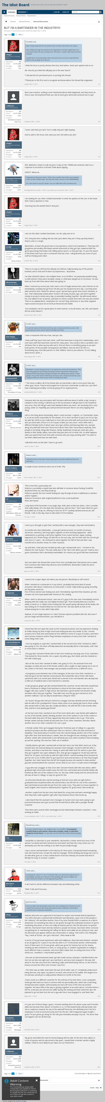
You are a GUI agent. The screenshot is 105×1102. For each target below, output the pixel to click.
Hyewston (18, 605)
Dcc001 (8, 247)
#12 (99, 517)
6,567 (19, 602)
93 (20, 1027)
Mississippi (17, 1030)
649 (20, 652)
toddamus (10, 106)
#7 (99, 315)
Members (22, 12)
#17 (99, 893)
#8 (99, 356)
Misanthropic (11, 282)
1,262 (19, 423)
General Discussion (19, 31)
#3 (99, 157)
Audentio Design (21, 1101)
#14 (99, 620)
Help (97, 1088)
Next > (21, 34)
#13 (99, 571)
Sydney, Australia (15, 552)
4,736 (19, 257)
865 (20, 346)
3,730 (19, 292)
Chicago (18, 927)
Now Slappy (10, 337)
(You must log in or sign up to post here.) (88, 1073)
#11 (99, 477)
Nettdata (10, 884)
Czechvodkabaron (13, 642)
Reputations (31, 16)
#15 (99, 816)
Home (92, 1088)
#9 (99, 392)
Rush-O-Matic (11, 468)
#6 (99, 261)
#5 (99, 225)
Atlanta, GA (17, 654)
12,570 (19, 478)
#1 (99, 84)
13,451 (19, 190)
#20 (99, 1067)
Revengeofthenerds (14, 178)
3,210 (19, 924)
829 (20, 548)
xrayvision (10, 593)
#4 (99, 190)
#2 (99, 121)
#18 (99, 996)
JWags (8, 915)
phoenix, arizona (15, 427)
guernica (9, 539)
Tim (7, 838)
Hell (20, 68)
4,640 (19, 388)
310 (20, 848)
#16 (99, 862)
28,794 (19, 893)
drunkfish (10, 1018)
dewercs (9, 414)
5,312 (19, 115)
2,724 (19, 509)
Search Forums (9, 16)
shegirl (35, 31)
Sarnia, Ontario (16, 261)
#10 (99, 446)
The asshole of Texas (14, 392)
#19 (99, 1030)
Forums (11, 12)
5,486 (19, 66)
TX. (7, 499)
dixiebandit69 (11, 378)
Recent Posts (20, 16)
